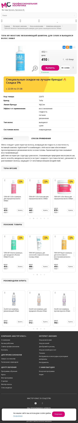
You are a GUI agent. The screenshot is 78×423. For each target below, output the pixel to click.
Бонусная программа (46, 374)
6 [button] (48, 221)
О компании (5, 343)
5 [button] (44, 221)
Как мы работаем (7, 346)
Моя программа (7, 381)
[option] (13, 201)
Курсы (3, 377)
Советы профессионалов (10, 349)
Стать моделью (6, 390)
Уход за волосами (36, 26)
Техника (42, 356)
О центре (4, 384)
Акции (41, 377)
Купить (20, 213)
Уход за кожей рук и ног (47, 353)
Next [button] (74, 201)
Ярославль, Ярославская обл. (17, 10)
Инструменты (44, 365)
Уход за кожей (44, 346)
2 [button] (33, 221)
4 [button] (41, 221)
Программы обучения (9, 374)
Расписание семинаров (9, 365)
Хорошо (58, 414)
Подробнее (17, 416)
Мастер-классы (6, 387)
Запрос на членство (8, 361)
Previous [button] (3, 201)
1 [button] (30, 221)
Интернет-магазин (20, 26)
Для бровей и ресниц (46, 349)
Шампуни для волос (53, 26)
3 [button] (37, 221)
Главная (7, 26)
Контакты (4, 353)
